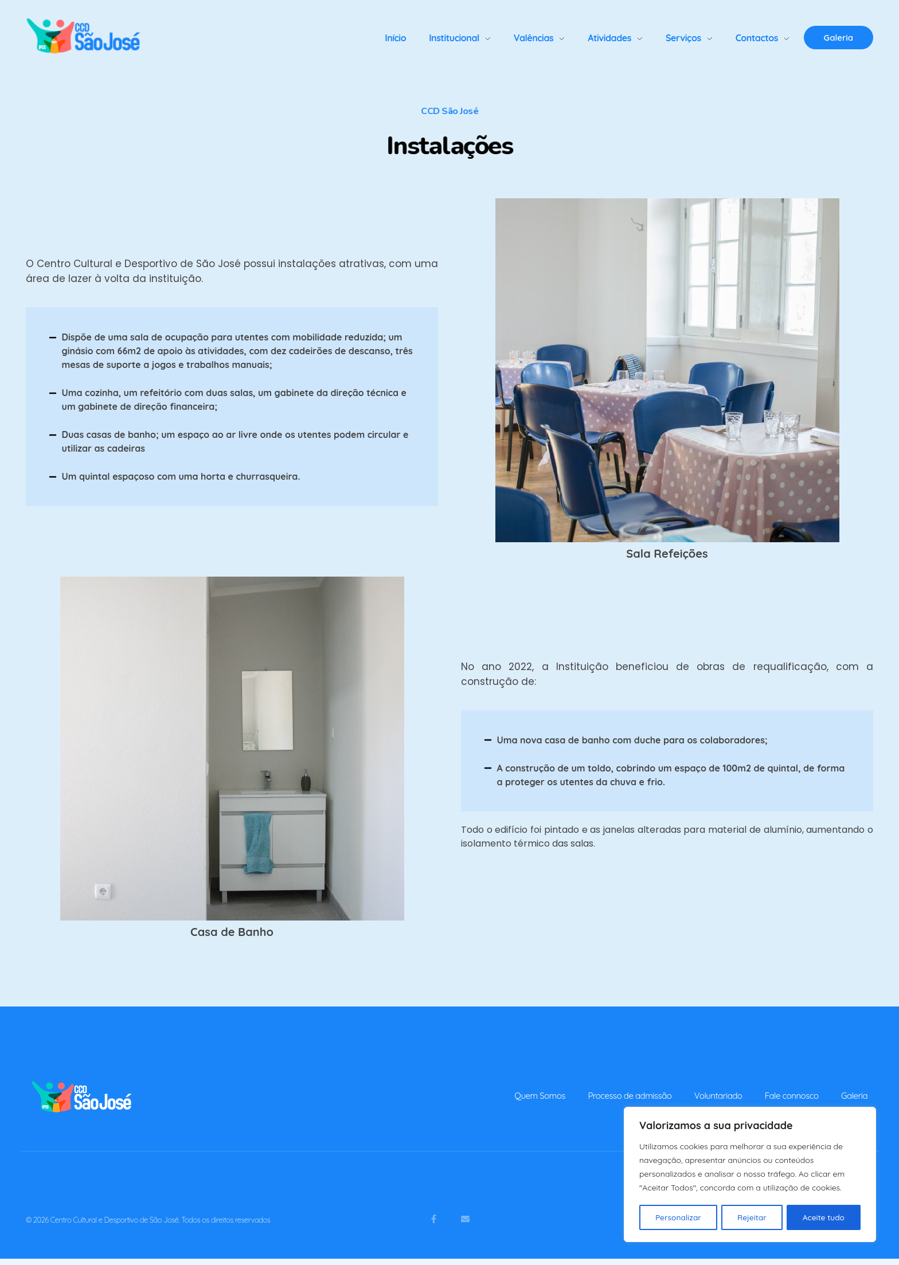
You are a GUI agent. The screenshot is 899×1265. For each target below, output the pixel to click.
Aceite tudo (823, 1217)
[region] (750, 1175)
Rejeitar (752, 1217)
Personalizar (678, 1217)
